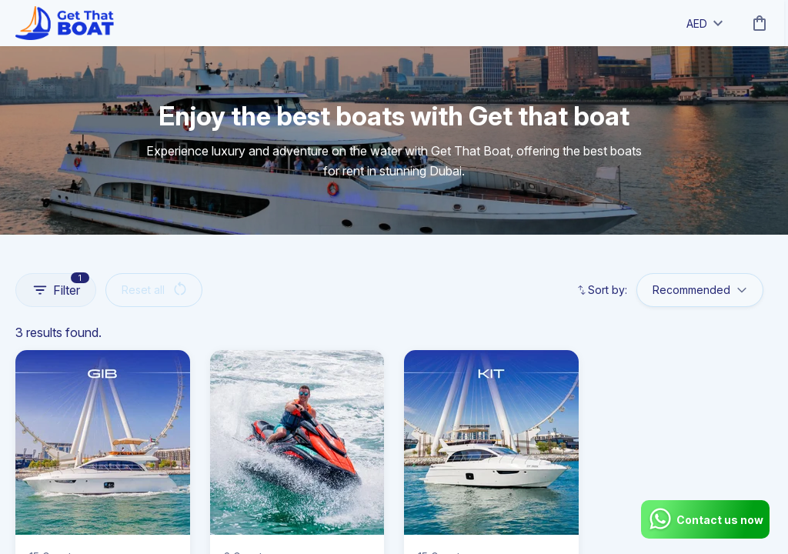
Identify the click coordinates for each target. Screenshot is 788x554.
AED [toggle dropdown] (704, 23)
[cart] (756, 23)
